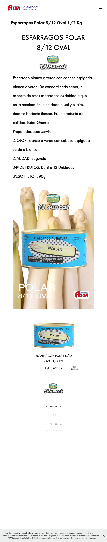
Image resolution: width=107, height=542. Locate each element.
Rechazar (92, 538)
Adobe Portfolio (57, 430)
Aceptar (84, 538)
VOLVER (53, 406)
